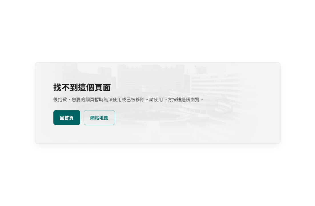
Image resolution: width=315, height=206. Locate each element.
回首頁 (67, 118)
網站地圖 (99, 118)
